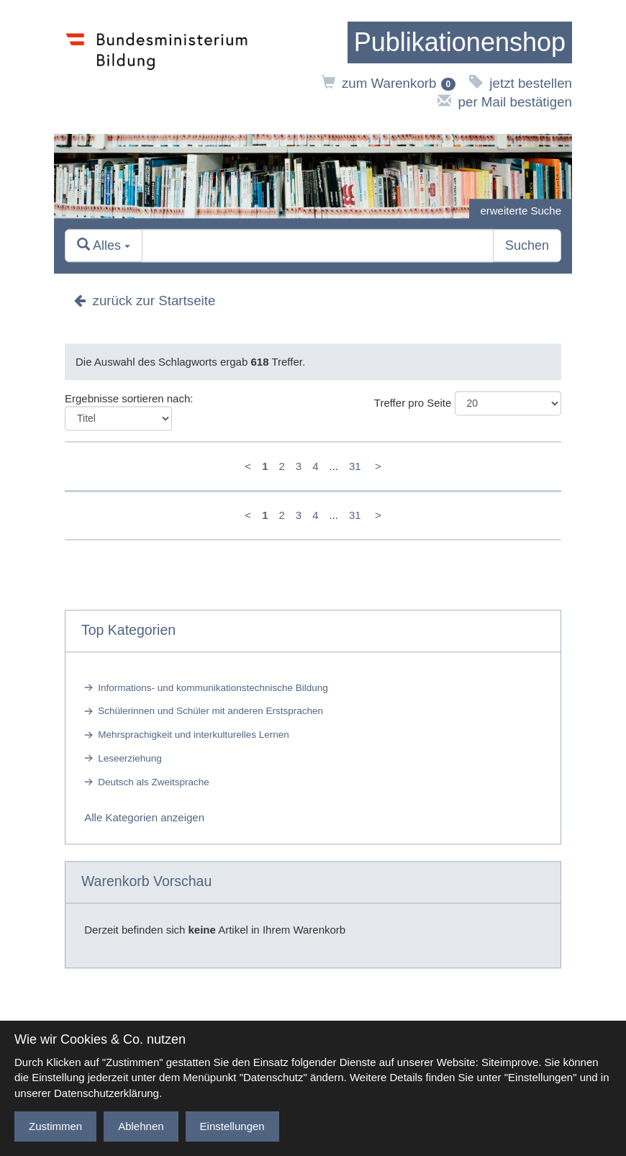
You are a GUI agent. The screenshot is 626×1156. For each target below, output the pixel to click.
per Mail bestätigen (504, 101)
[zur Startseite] (460, 42)
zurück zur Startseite (144, 300)
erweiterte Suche (520, 210)
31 (355, 466)
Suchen (527, 245)
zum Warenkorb (389, 83)
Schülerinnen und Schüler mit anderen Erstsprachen (210, 711)
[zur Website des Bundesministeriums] (157, 67)
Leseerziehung (130, 758)
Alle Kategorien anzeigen (144, 817)
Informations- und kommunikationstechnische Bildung (213, 687)
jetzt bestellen (520, 83)
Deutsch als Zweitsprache (153, 782)
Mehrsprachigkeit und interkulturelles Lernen (193, 735)
